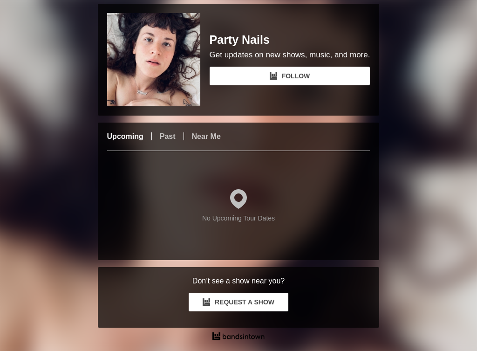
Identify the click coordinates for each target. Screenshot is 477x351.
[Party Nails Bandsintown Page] (158, 59)
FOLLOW (290, 76)
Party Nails (240, 40)
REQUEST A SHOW (238, 302)
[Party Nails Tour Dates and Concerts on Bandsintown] (239, 337)
